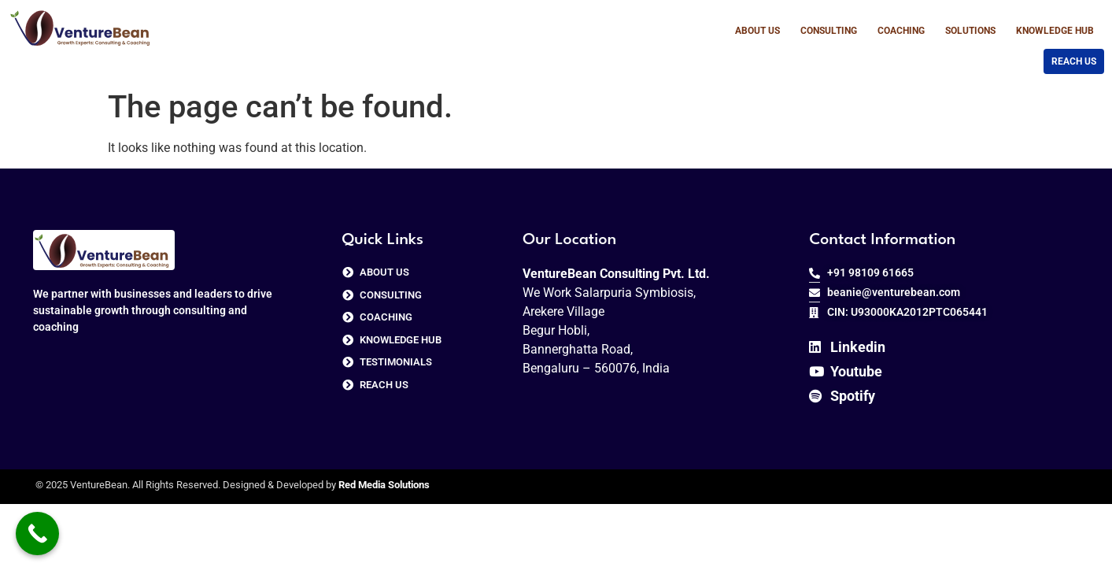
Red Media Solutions (384, 485)
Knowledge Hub (1055, 30)
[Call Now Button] (37, 533)
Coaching (901, 30)
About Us (757, 30)
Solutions (970, 30)
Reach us (1073, 61)
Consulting (828, 30)
